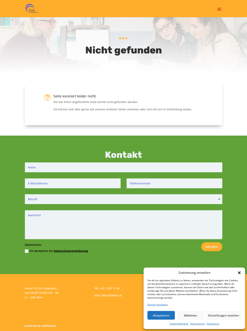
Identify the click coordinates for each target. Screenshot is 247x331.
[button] (239, 273)
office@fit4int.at (111, 295)
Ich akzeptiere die (56, 251)
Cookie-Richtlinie (179, 323)
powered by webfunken (40, 326)
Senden (211, 246)
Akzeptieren (161, 315)
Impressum (213, 323)
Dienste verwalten (157, 304)
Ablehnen (190, 315)
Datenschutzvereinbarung (71, 251)
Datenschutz (197, 323)
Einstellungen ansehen (223, 315)
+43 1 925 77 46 (110, 288)
